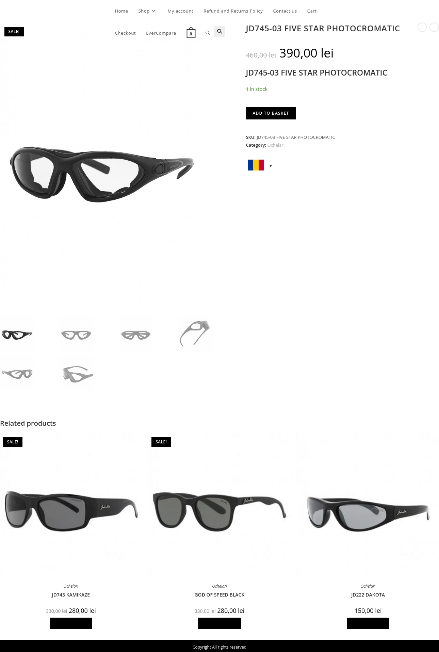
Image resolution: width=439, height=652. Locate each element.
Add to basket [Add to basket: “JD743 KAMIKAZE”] (71, 622)
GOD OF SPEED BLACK (219, 593)
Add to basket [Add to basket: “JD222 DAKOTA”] (368, 622)
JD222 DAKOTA (368, 593)
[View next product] (434, 27)
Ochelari (275, 145)
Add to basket (271, 113)
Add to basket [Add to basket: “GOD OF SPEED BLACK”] (219, 622)
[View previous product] (422, 27)
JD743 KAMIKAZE (71, 593)
